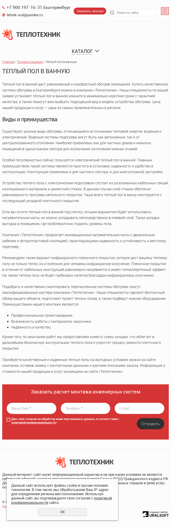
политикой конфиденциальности (33, 422)
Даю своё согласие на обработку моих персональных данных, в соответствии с (65, 420)
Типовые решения (30, 62)
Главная (8, 62)
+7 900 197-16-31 (24, 7)
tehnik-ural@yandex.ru (25, 14)
